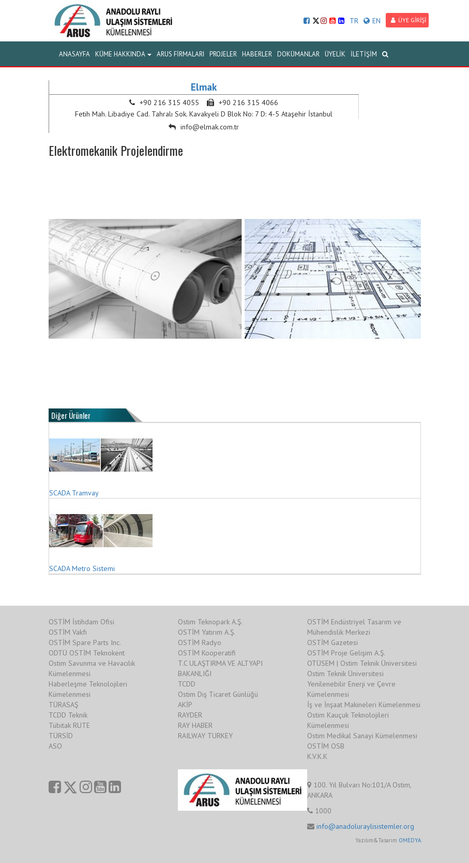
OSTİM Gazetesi (332, 642)
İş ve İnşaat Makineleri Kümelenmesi (363, 704)
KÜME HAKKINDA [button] (123, 54)
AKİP (185, 704)
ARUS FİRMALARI (180, 54)
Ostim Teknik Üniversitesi (345, 673)
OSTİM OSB (325, 746)
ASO (55, 746)
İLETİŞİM (364, 54)
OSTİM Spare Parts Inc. (85, 642)
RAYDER (190, 715)
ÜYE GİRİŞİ (408, 20)
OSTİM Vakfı (68, 632)
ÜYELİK (335, 54)
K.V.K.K (317, 756)
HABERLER (257, 54)
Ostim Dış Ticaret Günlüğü (218, 694)
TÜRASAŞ (63, 704)
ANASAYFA (74, 54)
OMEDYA (410, 840)
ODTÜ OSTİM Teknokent (87, 652)
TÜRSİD (61, 735)
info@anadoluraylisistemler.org (365, 826)
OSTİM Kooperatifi (207, 652)
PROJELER (223, 54)
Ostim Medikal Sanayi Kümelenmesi (362, 735)
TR (354, 20)
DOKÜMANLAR (298, 54)
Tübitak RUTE (69, 725)
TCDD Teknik (68, 715)
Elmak (204, 87)
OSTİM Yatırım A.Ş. (206, 632)
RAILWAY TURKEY (205, 735)
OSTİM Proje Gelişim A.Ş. (346, 652)
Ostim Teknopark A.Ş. (210, 621)
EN (372, 20)
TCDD (186, 684)
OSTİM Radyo (199, 642)
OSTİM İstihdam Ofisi (81, 621)
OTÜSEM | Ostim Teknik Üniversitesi (362, 663)
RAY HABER (195, 725)
